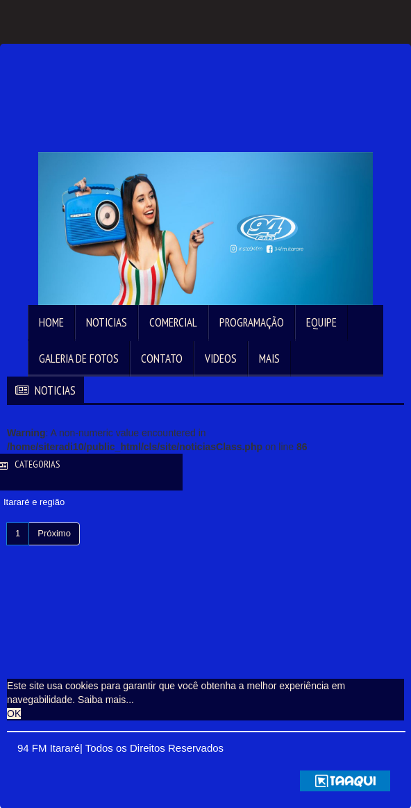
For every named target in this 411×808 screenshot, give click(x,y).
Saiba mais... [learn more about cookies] (106, 699)
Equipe (321, 322)
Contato (162, 358)
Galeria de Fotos (79, 358)
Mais (269, 358)
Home (51, 322)
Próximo (54, 533)
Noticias (106, 322)
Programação (251, 322)
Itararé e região (34, 502)
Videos (221, 358)
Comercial (173, 322)
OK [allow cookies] (14, 713)
